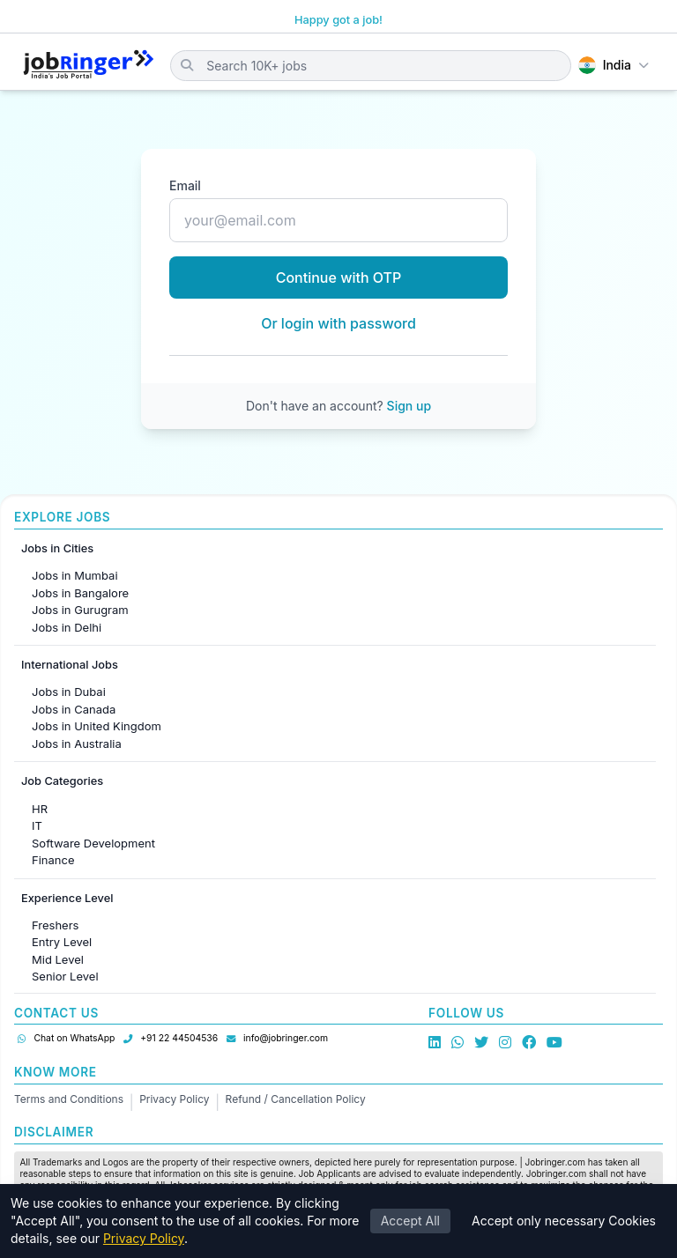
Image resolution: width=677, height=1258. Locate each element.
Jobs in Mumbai (75, 575)
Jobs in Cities (57, 548)
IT (37, 825)
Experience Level (67, 898)
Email (185, 185)
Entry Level (62, 942)
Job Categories (62, 781)
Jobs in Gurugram (80, 610)
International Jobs (69, 664)
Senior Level (65, 976)
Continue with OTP (339, 277)
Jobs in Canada (73, 709)
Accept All (410, 1220)
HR (40, 809)
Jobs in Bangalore (80, 593)
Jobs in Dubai (69, 691)
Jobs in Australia (77, 743)
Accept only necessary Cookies (564, 1220)
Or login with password (338, 323)
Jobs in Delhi (66, 627)
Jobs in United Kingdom (96, 726)
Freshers (55, 925)
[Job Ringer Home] (88, 65)
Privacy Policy (174, 1099)
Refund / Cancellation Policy (296, 1099)
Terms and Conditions (68, 1099)
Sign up (409, 405)
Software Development (93, 843)
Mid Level (58, 959)
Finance (53, 860)
